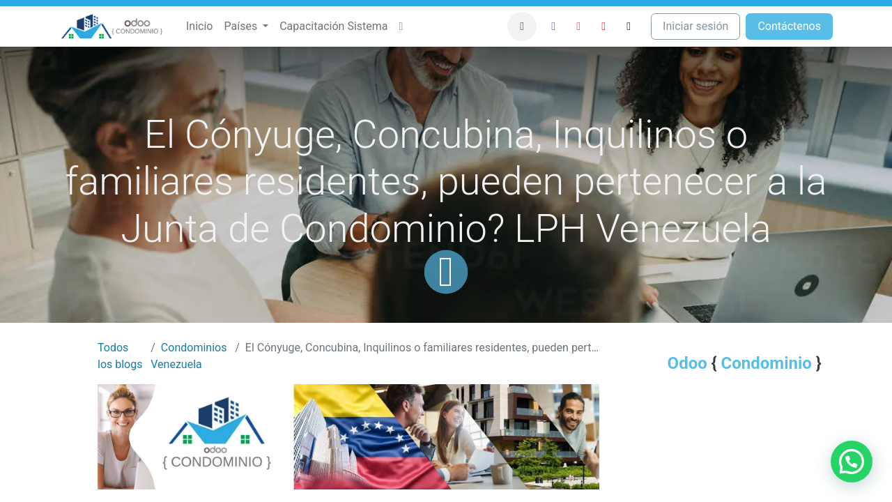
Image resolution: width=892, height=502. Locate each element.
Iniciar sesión (695, 26)
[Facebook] (553, 26)
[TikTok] (628, 26)
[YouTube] (603, 26)
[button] (522, 26)
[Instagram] (578, 26)
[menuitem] (199, 26)
